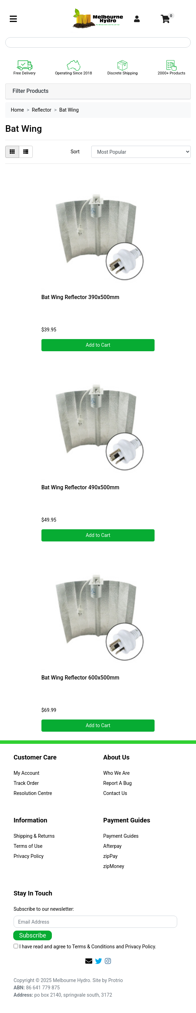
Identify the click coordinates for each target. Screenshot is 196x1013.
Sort (75, 151)
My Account (26, 773)
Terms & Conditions (93, 946)
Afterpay (112, 846)
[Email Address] (95, 922)
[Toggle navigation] (13, 19)
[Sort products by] (141, 152)
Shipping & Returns (34, 836)
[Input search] (98, 42)
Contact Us (115, 793)
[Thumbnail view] (12, 152)
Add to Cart (98, 345)
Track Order (26, 783)
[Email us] (88, 961)
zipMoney (113, 866)
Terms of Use (28, 846)
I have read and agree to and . (85, 946)
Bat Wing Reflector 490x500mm (80, 487)
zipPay (110, 856)
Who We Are (116, 773)
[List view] (26, 152)
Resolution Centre (33, 793)
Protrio (115, 980)
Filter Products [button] (30, 91)
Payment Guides (121, 836)
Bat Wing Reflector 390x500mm (80, 297)
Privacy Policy (29, 856)
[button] (144, 19)
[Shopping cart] (164, 19)
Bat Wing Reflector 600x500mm (80, 677)
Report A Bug (117, 783)
